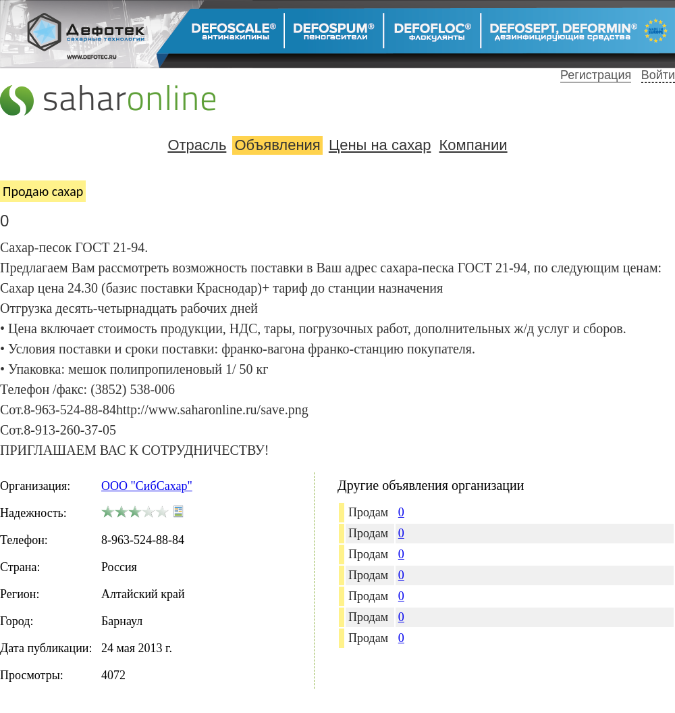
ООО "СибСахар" (146, 486)
